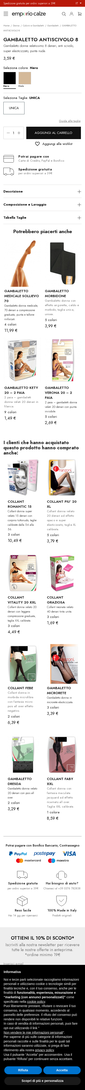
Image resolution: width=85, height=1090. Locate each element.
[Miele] (26, 79)
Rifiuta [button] (23, 1070)
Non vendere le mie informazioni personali (33, 1032)
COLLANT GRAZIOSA (56, 600)
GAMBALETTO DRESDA (20, 781)
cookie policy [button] (36, 1001)
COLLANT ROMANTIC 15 (20, 504)
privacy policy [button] (44, 1050)
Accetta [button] (62, 1070)
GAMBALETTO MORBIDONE (57, 293)
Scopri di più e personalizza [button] (42, 1081)
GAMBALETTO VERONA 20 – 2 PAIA (58, 392)
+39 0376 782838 (69, 888)
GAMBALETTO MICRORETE (59, 690)
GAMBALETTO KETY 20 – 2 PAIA (21, 390)
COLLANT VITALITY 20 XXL (22, 600)
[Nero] (10, 79)
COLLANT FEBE (20, 688)
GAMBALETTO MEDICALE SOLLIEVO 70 (21, 296)
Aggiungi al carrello (53, 132)
